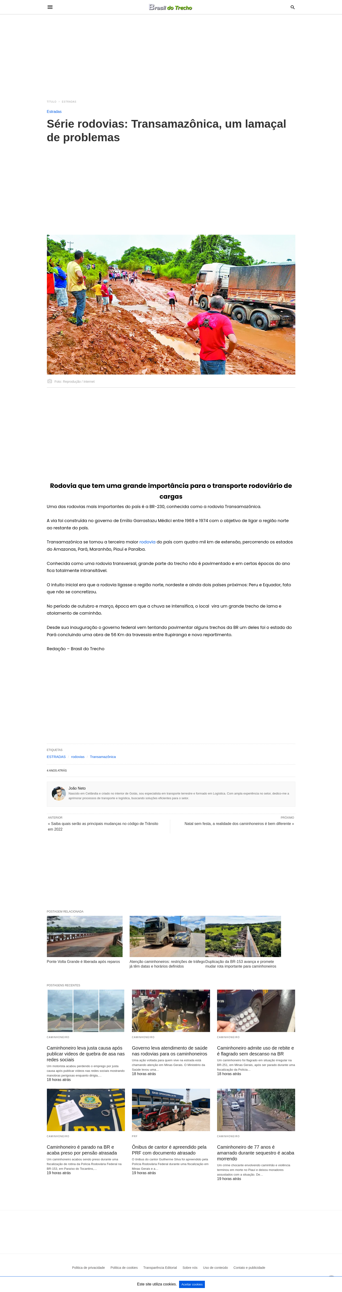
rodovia (148, 542)
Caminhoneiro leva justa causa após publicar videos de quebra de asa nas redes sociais (86, 1053)
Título (52, 101)
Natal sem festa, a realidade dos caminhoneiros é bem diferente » (239, 824)
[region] (171, 54)
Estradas (69, 101)
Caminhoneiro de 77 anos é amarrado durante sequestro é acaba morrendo (255, 1152)
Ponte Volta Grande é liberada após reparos (83, 962)
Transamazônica (103, 757)
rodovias (78, 757)
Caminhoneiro (58, 1037)
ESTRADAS (56, 757)
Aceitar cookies (192, 1284)
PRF (135, 1136)
